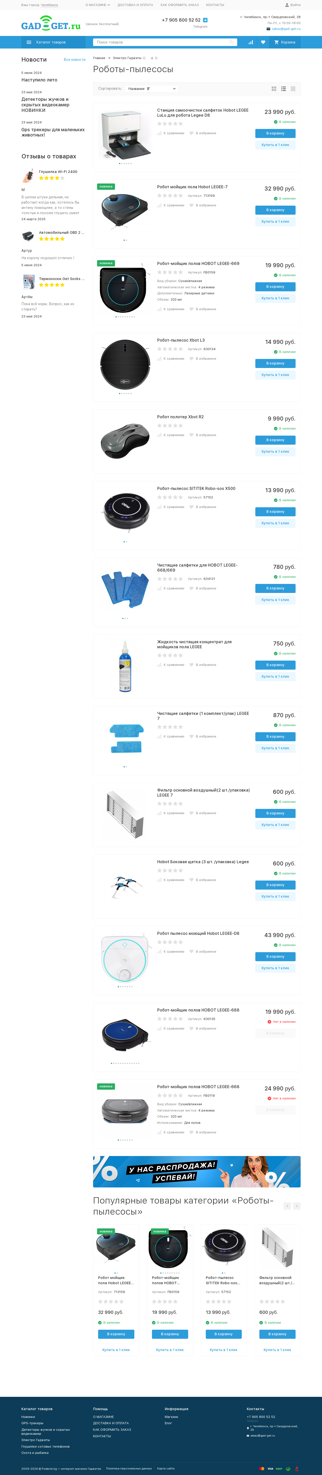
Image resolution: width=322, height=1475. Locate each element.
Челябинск (49, 5)
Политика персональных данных (129, 1468)
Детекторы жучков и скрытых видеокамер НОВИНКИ (45, 105)
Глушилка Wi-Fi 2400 (58, 172)
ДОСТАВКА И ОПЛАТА (135, 5)
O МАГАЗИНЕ (103, 1417)
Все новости (75, 60)
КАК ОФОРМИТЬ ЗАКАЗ (180, 5)
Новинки (28, 1417)
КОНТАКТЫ (215, 5)
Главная (99, 58)
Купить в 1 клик (275, 145)
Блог (168, 1423)
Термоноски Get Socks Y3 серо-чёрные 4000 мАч (84, 279)
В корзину (275, 133)
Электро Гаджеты (127, 58)
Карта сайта (166, 1468)
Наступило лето (39, 79)
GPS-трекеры (32, 1423)
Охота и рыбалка (35, 1453)
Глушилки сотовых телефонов (45, 1446)
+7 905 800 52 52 (181, 20)
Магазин (171, 1417)
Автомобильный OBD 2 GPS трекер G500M (77, 233)
